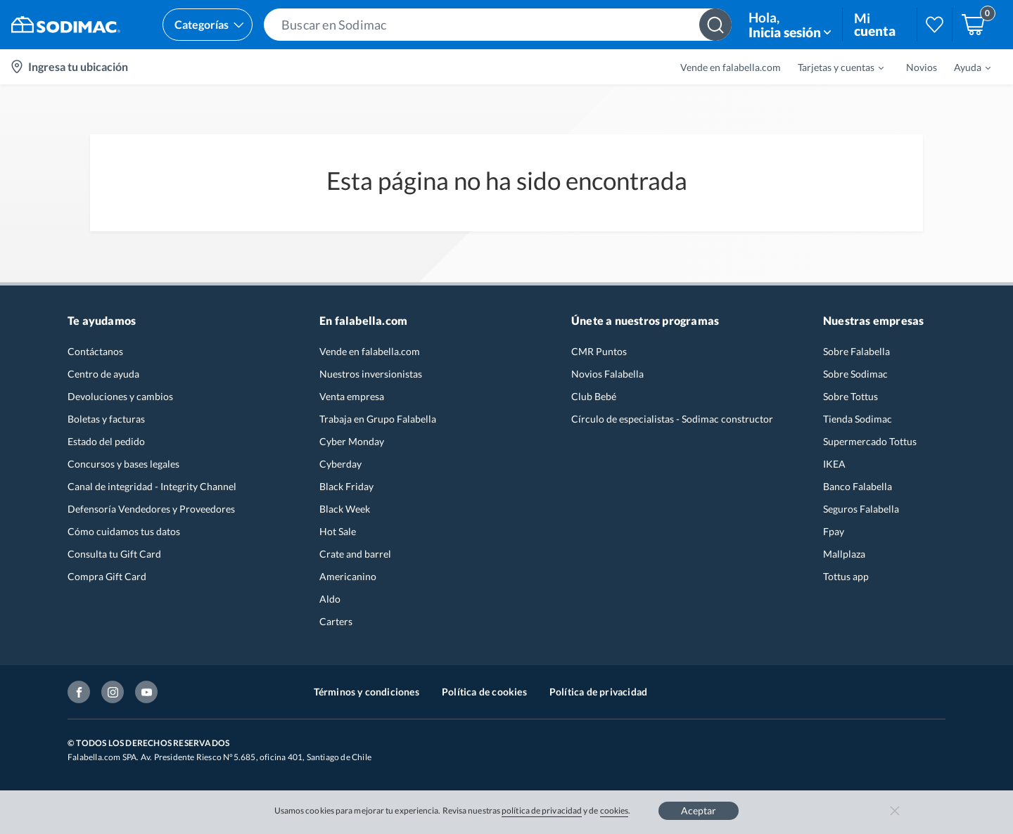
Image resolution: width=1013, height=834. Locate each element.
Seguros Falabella (861, 509)
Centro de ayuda (103, 374)
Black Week (344, 509)
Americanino (347, 576)
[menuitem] (832, 67)
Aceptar (698, 810)
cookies (614, 810)
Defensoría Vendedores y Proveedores (151, 509)
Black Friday (346, 486)
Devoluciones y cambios (120, 396)
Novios (921, 67)
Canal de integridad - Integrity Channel (152, 486)
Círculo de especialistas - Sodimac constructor (672, 419)
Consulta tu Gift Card (114, 554)
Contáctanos (95, 351)
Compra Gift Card (107, 576)
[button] (498, 24)
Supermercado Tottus (870, 441)
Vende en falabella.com (730, 67)
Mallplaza (844, 554)
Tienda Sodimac (857, 419)
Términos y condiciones (366, 692)
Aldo (329, 599)
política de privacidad (542, 810)
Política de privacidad (598, 692)
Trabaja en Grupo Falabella (377, 419)
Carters (335, 621)
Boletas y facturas (106, 419)
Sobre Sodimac (855, 374)
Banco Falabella (857, 486)
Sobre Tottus (850, 396)
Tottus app (846, 576)
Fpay (833, 531)
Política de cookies (484, 692)
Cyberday (340, 464)
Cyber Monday (351, 441)
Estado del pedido (106, 441)
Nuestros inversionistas (370, 374)
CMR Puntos (599, 351)
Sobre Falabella (856, 351)
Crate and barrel (355, 554)
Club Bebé (593, 396)
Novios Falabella (607, 374)
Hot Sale (337, 531)
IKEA (834, 464)
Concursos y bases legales (123, 464)
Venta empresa (351, 396)
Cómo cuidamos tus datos (124, 531)
